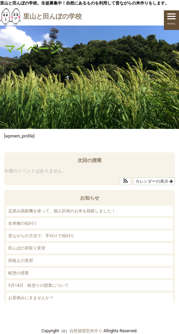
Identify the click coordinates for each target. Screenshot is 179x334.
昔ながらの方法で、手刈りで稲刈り (41, 235)
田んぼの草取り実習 (26, 248)
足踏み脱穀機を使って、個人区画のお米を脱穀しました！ (61, 211)
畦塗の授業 (18, 273)
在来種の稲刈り (22, 223)
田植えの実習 (20, 260)
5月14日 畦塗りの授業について (38, 285)
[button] (125, 181)
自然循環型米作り (85, 330)
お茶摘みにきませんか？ (31, 297)
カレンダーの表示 (154, 181)
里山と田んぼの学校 (41, 16)
